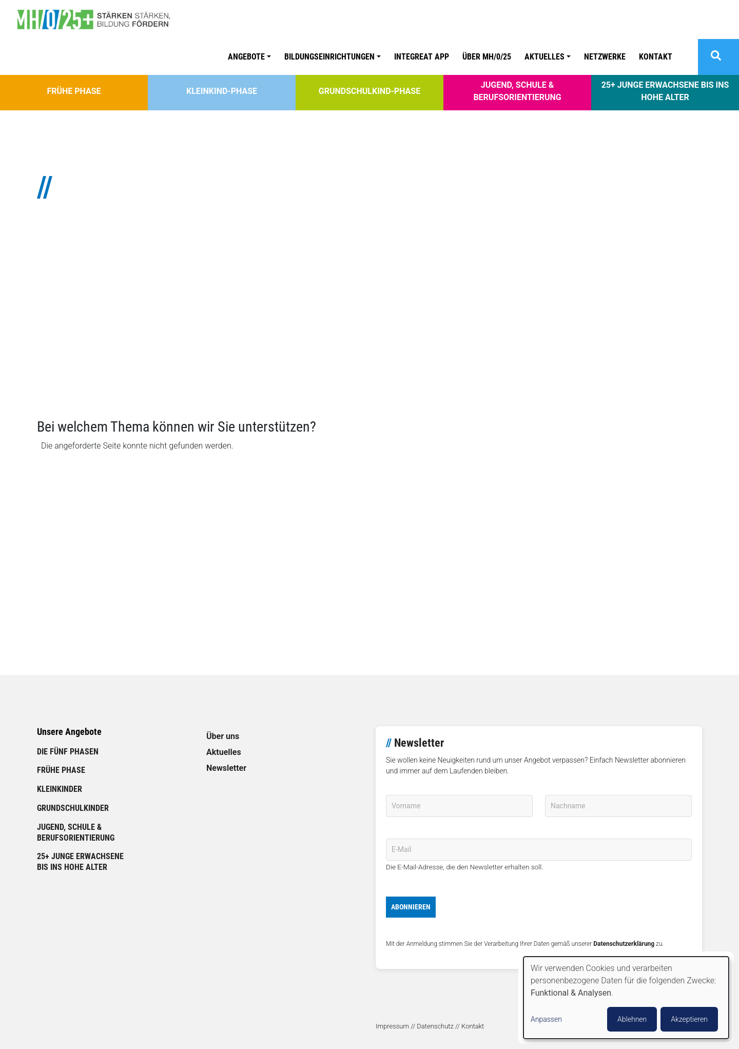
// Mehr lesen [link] (60, 373)
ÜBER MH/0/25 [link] (486, 57)
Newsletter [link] (226, 768)
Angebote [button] (246, 57)
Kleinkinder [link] (59, 789)
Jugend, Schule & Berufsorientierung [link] (517, 91)
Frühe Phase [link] (74, 91)
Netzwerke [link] (605, 57)
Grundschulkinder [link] (73, 808)
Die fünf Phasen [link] (68, 751)
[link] (97, 19)
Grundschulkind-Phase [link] (369, 91)
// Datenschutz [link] (432, 1026)
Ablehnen (632, 1019)
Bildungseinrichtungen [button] (329, 57)
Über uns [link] (222, 736)
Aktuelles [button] (544, 57)
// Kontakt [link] (469, 1026)
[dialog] (626, 998)
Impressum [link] (392, 1026)
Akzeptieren (689, 1019)
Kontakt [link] (655, 57)
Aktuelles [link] (223, 752)
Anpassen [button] (546, 1019)
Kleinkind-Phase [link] (221, 91)
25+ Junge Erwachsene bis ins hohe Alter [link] (665, 91)
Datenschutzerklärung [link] (623, 943)
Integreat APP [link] (421, 57)
